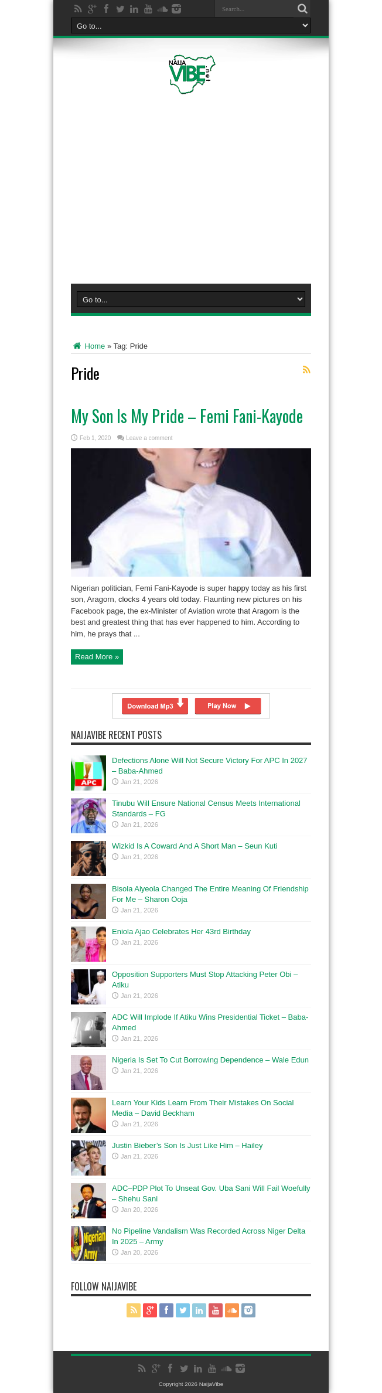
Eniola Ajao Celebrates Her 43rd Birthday (181, 931)
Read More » (97, 656)
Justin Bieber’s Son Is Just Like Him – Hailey (187, 1145)
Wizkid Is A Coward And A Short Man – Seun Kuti (195, 846)
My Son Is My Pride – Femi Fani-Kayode (187, 416)
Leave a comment (149, 438)
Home (88, 346)
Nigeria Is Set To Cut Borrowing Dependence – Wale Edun (210, 1059)
